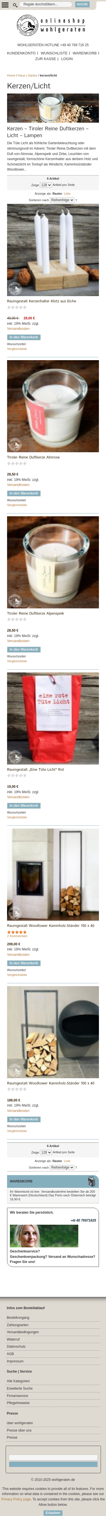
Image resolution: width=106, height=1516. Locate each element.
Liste (67, 193)
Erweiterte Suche (20, 1388)
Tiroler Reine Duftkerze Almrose (33, 457)
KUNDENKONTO (21, 53)
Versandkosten (18, 329)
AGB (10, 1354)
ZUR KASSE (45, 59)
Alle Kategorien (18, 1381)
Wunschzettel (16, 344)
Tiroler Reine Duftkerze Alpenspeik (35, 613)
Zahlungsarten (18, 1325)
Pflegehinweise (18, 1403)
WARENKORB (85, 53)
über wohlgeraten (20, 1423)
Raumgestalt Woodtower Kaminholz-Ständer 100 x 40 (50, 1083)
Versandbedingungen (23, 1332)
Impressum (15, 1361)
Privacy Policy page (16, 1499)
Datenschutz (16, 1347)
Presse (12, 1437)
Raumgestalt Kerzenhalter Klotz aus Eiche (41, 301)
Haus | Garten (27, 75)
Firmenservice (17, 1396)
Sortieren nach (39, 200)
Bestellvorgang (18, 1318)
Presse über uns (19, 1430)
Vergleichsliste (17, 349)
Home (11, 75)
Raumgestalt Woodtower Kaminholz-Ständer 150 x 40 (50, 926)
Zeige (35, 185)
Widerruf (13, 1339)
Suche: (12, 4)
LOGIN (67, 59)
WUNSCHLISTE (54, 53)
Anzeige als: (43, 193)
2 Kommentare (17, 936)
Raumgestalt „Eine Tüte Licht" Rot (35, 769)
